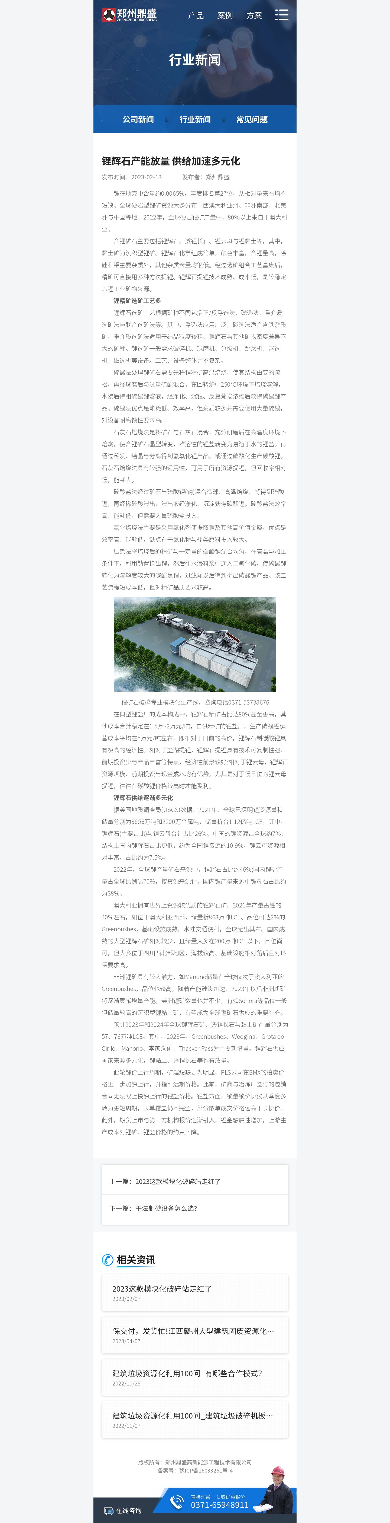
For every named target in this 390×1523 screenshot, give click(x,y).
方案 (253, 15)
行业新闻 (195, 119)
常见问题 (253, 119)
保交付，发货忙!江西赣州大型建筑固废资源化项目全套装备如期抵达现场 (195, 1331)
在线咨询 (123, 1510)
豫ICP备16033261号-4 (206, 1471)
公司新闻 (137, 119)
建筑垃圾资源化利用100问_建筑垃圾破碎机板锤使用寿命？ (195, 1416)
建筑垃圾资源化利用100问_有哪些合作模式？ (189, 1373)
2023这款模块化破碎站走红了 (162, 1289)
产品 (194, 15)
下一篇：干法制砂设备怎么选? (153, 1208)
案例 (223, 15)
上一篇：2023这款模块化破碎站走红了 (165, 1181)
